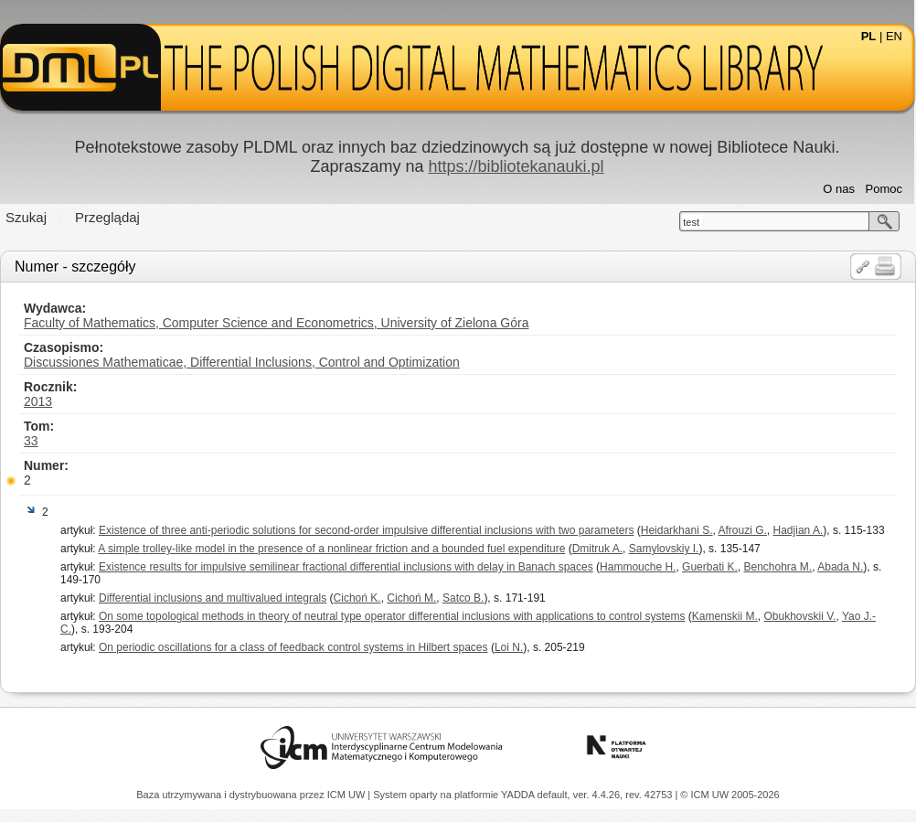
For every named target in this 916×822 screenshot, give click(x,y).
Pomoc (884, 189)
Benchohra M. (777, 566)
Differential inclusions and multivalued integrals (212, 598)
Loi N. (509, 647)
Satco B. (463, 598)
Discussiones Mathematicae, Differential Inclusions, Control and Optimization (242, 362)
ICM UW (347, 794)
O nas (839, 189)
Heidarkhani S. (677, 530)
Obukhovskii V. (800, 616)
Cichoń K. (357, 598)
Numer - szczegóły (75, 266)
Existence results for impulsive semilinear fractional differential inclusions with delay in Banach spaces (346, 566)
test (691, 222)
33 (31, 440)
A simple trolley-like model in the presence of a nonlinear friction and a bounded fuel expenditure (331, 548)
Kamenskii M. (725, 616)
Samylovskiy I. (664, 548)
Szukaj (26, 217)
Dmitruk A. (597, 548)
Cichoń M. (411, 598)
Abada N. (840, 566)
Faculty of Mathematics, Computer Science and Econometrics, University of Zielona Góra (276, 322)
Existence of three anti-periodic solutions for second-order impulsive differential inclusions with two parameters (366, 530)
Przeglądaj (107, 217)
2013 (38, 401)
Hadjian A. (798, 530)
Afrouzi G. (743, 530)
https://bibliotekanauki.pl (515, 166)
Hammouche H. (638, 566)
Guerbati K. (710, 566)
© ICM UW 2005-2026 (729, 794)
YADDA (519, 794)
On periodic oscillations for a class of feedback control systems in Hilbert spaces (293, 647)
